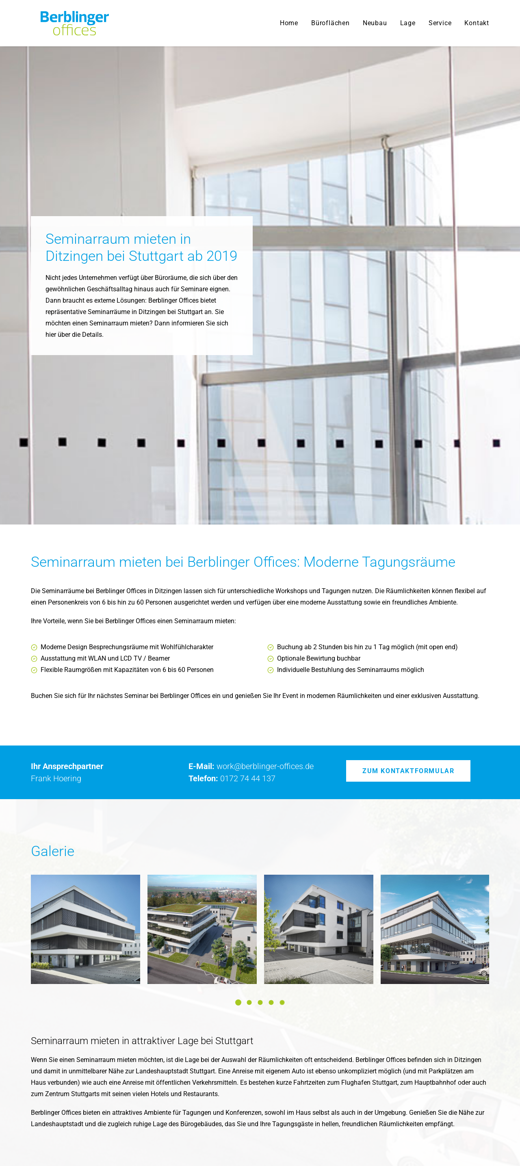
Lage (408, 23)
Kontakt (476, 23)
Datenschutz (434, 1145)
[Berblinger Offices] (65, 23)
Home (289, 23)
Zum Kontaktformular (408, 519)
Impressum (473, 1145)
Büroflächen (330, 23)
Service (440, 23)
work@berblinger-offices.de (265, 515)
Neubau (375, 23)
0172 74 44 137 (247, 527)
